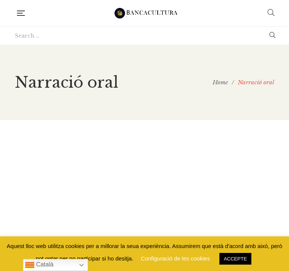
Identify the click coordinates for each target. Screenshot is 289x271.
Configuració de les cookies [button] (175, 258)
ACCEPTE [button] (235, 259)
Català (39, 264)
